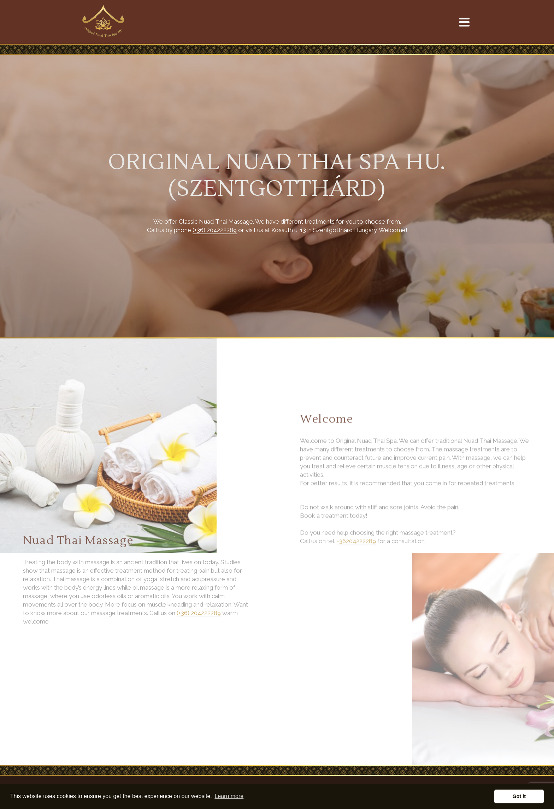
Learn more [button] (228, 796)
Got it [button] (519, 796)
